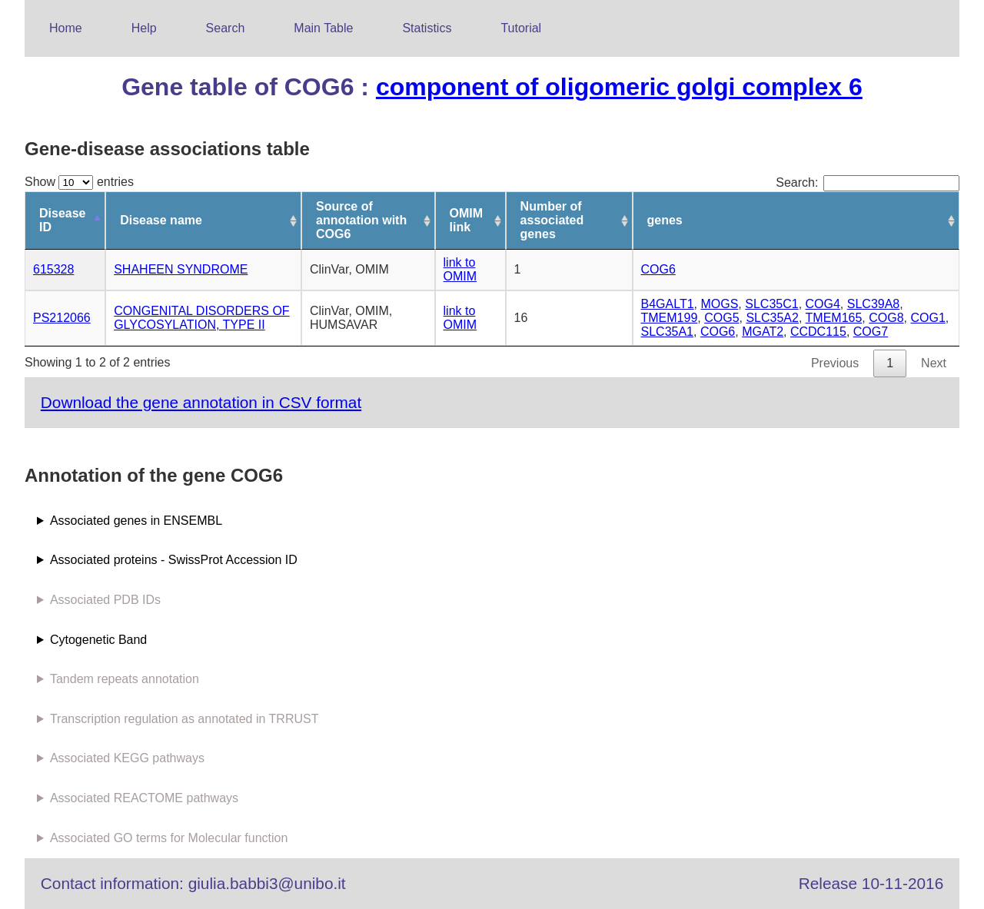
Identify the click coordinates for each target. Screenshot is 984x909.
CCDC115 (818, 331)
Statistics (426, 28)
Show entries (79, 181)
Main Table (323, 28)
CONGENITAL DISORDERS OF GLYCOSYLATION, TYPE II (201, 317)
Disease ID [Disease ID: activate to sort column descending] (62, 220)
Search (225, 28)
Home (65, 28)
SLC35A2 (772, 317)
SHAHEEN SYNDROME (181, 269)
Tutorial (520, 28)
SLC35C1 (771, 303)
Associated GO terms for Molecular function (169, 837)
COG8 (886, 317)
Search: (867, 182)
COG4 (823, 303)
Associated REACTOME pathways (144, 797)
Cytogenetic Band (98, 639)
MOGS (719, 303)
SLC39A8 (873, 303)
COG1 (927, 317)
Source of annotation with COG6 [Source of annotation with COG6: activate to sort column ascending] (361, 220)
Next (933, 363)
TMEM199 (669, 317)
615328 (53, 269)
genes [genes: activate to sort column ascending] (665, 220)
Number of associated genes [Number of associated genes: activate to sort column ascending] (552, 220)
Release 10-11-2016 (871, 883)
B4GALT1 (667, 303)
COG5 (721, 317)
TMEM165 (834, 317)
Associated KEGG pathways (127, 758)
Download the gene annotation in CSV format (201, 402)
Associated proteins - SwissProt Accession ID (174, 559)
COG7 (870, 331)
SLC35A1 (667, 331)
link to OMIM (460, 269)
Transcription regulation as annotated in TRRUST (184, 718)
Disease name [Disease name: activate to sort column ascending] (161, 220)
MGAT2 (762, 331)
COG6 (658, 269)
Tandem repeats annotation (124, 678)
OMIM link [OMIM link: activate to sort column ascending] (467, 220)
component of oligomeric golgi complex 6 (619, 87)
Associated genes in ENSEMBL (136, 520)
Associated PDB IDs (105, 599)
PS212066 (62, 317)
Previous (835, 363)
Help (144, 28)
